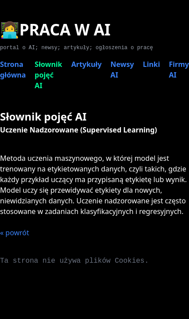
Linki (151, 64)
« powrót (14, 232)
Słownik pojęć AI (48, 74)
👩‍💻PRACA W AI (55, 29)
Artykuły (86, 64)
